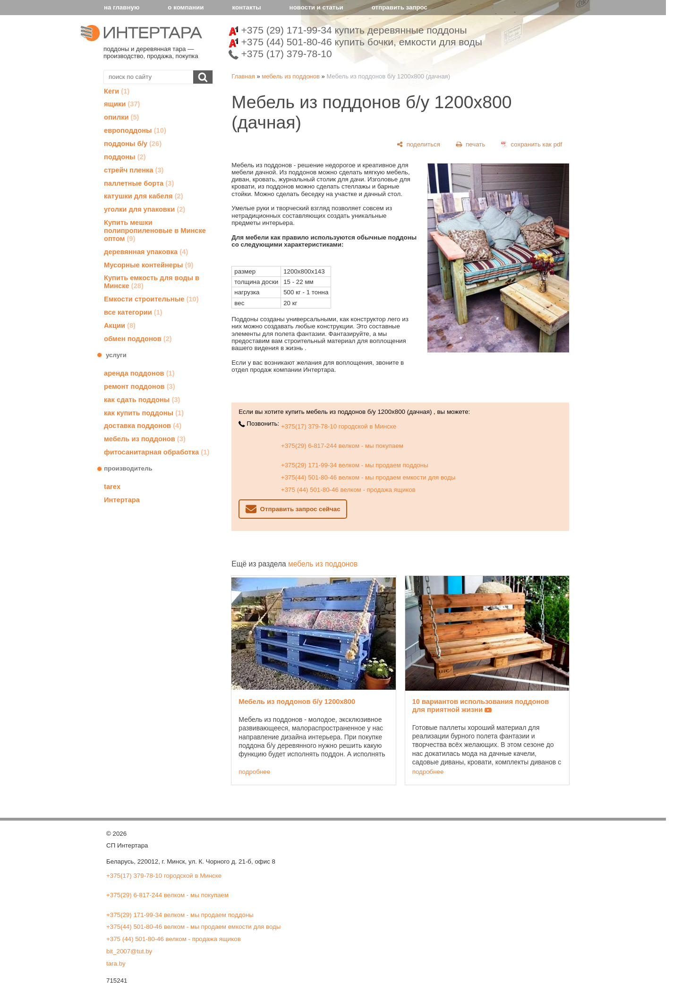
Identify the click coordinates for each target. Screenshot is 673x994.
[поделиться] (418, 144)
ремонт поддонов (139, 386)
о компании (186, 7)
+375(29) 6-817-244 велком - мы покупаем (342, 445)
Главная (243, 76)
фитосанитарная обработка (156, 452)
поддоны (125, 157)
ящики (122, 104)
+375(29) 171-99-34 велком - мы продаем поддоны (354, 465)
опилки (121, 117)
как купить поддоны (144, 413)
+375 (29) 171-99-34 (348, 30)
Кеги (116, 91)
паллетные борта (139, 183)
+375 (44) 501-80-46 (355, 41)
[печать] (471, 144)
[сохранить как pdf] (531, 144)
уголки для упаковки (144, 209)
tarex (112, 486)
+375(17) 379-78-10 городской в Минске (338, 426)
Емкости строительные (151, 299)
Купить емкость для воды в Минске (151, 282)
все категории (133, 312)
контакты (246, 7)
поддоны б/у (133, 143)
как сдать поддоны (142, 399)
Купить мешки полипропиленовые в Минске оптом (155, 230)
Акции (120, 325)
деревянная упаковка (146, 252)
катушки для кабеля (143, 196)
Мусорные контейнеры (148, 265)
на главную (121, 7)
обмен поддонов (138, 339)
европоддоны (135, 130)
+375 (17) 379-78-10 (280, 53)
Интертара (122, 500)
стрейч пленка (134, 170)
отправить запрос (399, 7)
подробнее (254, 771)
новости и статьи (316, 7)
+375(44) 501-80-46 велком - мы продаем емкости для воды (368, 477)
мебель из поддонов (145, 439)
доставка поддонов (142, 425)
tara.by (116, 963)
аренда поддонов (139, 373)
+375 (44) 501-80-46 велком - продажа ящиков (348, 489)
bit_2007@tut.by (129, 951)
